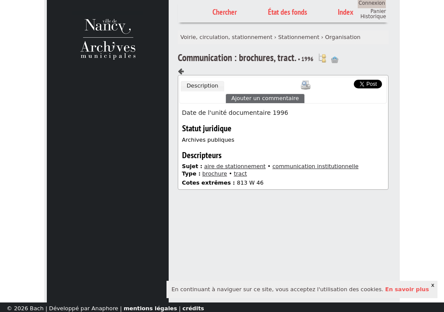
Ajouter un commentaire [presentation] (265, 98)
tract (240, 173)
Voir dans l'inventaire (322, 58)
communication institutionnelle (315, 166)
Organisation (343, 37)
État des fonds (287, 12)
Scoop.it (340, 83)
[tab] (202, 86)
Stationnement (298, 37)
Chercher (224, 12)
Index (345, 12)
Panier (378, 11)
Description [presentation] (202, 85)
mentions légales (150, 308)
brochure (214, 173)
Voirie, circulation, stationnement (226, 37)
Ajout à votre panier (335, 60)
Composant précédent (181, 71)
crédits (193, 308)
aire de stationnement (235, 166)
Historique (373, 16)
